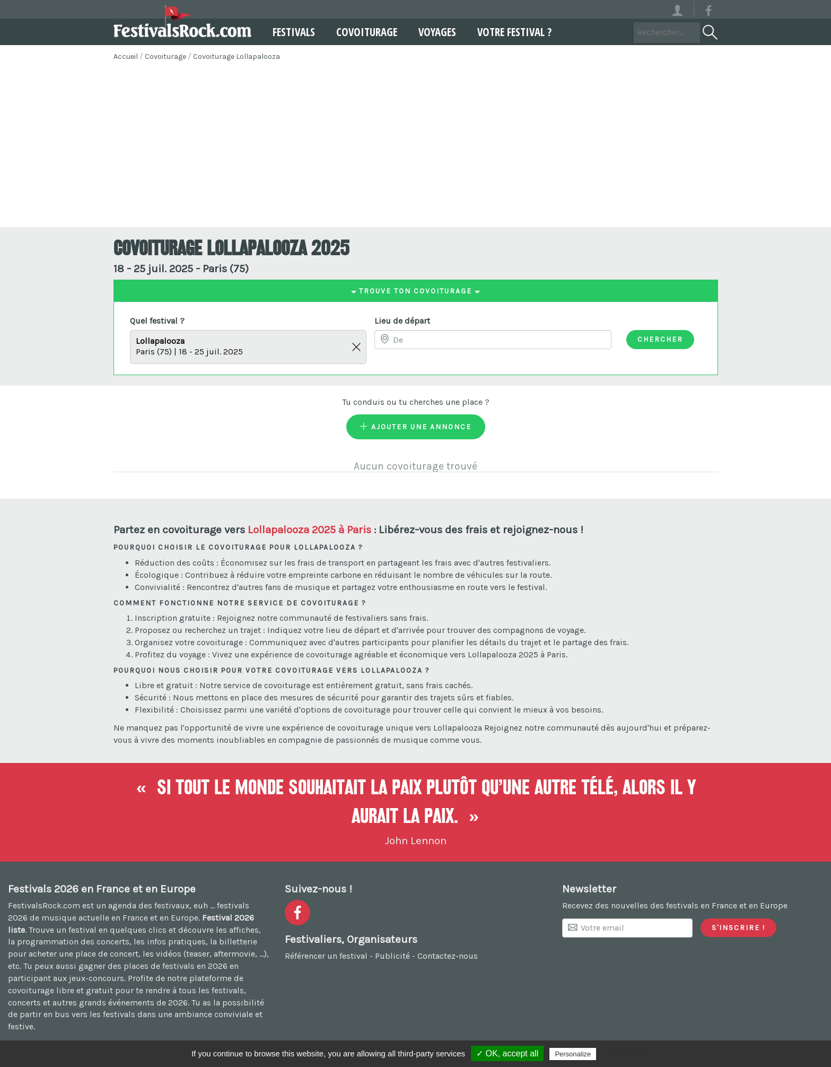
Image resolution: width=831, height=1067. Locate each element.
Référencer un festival (326, 956)
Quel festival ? (157, 321)
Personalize (573, 1054)
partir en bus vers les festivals (77, 1014)
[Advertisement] (416, 147)
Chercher (660, 339)
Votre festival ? (514, 31)
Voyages (437, 31)
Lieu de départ (402, 321)
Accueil (125, 56)
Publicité (392, 956)
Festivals (294, 31)
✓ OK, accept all (507, 1053)
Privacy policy (624, 1053)
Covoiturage (366, 31)
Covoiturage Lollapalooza (236, 56)
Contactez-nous (447, 956)
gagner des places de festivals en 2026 (153, 966)
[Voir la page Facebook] (708, 12)
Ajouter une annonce (415, 426)
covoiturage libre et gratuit (60, 990)
